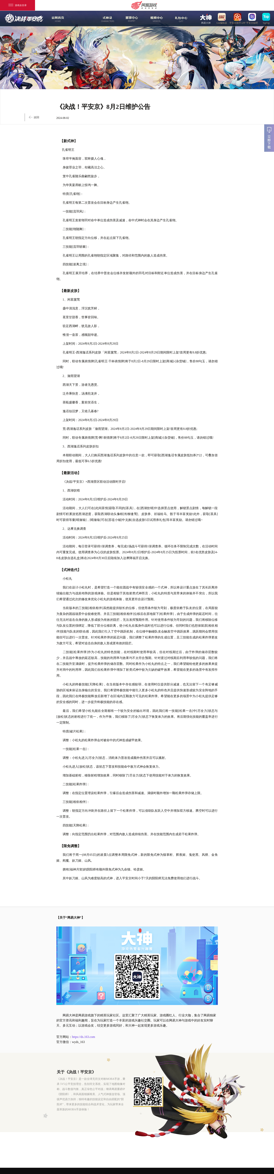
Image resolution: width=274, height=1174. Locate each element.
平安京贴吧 (252, 18)
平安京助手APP (237, 18)
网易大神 (206, 18)
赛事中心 (132, 18)
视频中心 (156, 18)
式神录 (106, 18)
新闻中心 (82, 18)
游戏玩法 (180, 18)
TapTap (266, 18)
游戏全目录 (17, 5)
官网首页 (57, 18)
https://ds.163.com (83, 1036)
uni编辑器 (222, 18)
